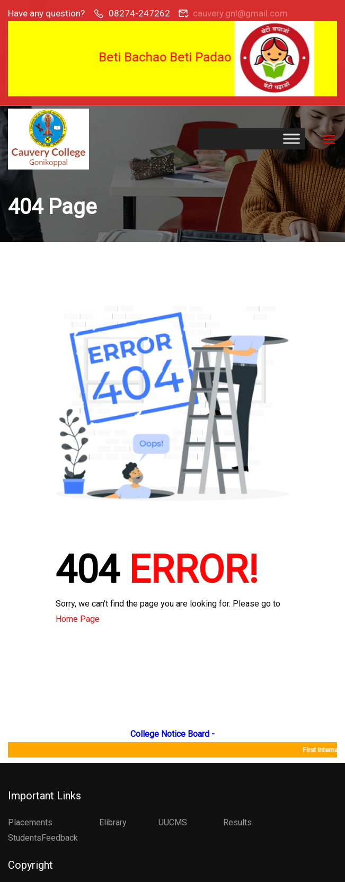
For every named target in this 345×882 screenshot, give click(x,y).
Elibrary (113, 822)
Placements (30, 822)
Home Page (78, 619)
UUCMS (172, 822)
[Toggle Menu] (291, 139)
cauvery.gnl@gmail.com (240, 13)
